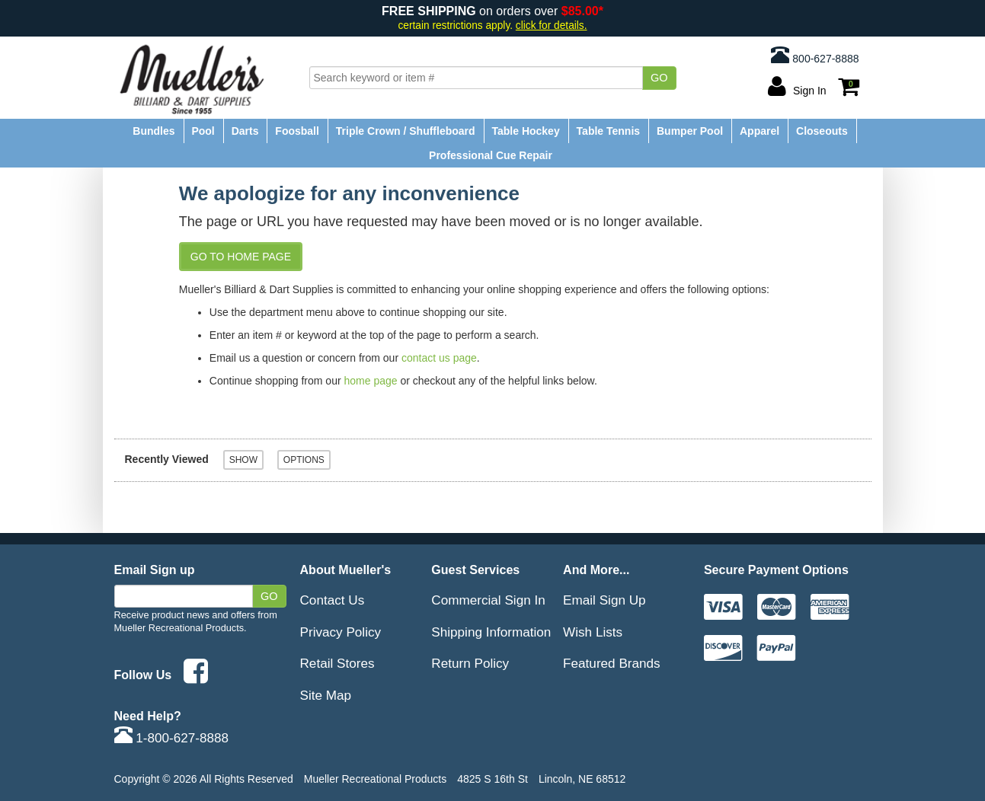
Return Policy (470, 663)
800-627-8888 (815, 55)
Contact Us (332, 600)
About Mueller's (346, 569)
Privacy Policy (341, 632)
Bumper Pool (690, 131)
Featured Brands (611, 663)
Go (659, 78)
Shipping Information (491, 632)
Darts (245, 131)
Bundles (153, 131)
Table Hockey (525, 131)
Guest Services (475, 569)
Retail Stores (337, 663)
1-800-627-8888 (171, 737)
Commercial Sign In (488, 600)
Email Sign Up (604, 600)
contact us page (439, 358)
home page (371, 381)
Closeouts (822, 131)
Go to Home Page (240, 257)
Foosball (297, 131)
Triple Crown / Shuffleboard (405, 131)
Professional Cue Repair (490, 155)
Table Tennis (609, 131)
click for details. (551, 25)
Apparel (759, 131)
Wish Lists (592, 632)
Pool (202, 131)
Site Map (326, 695)
